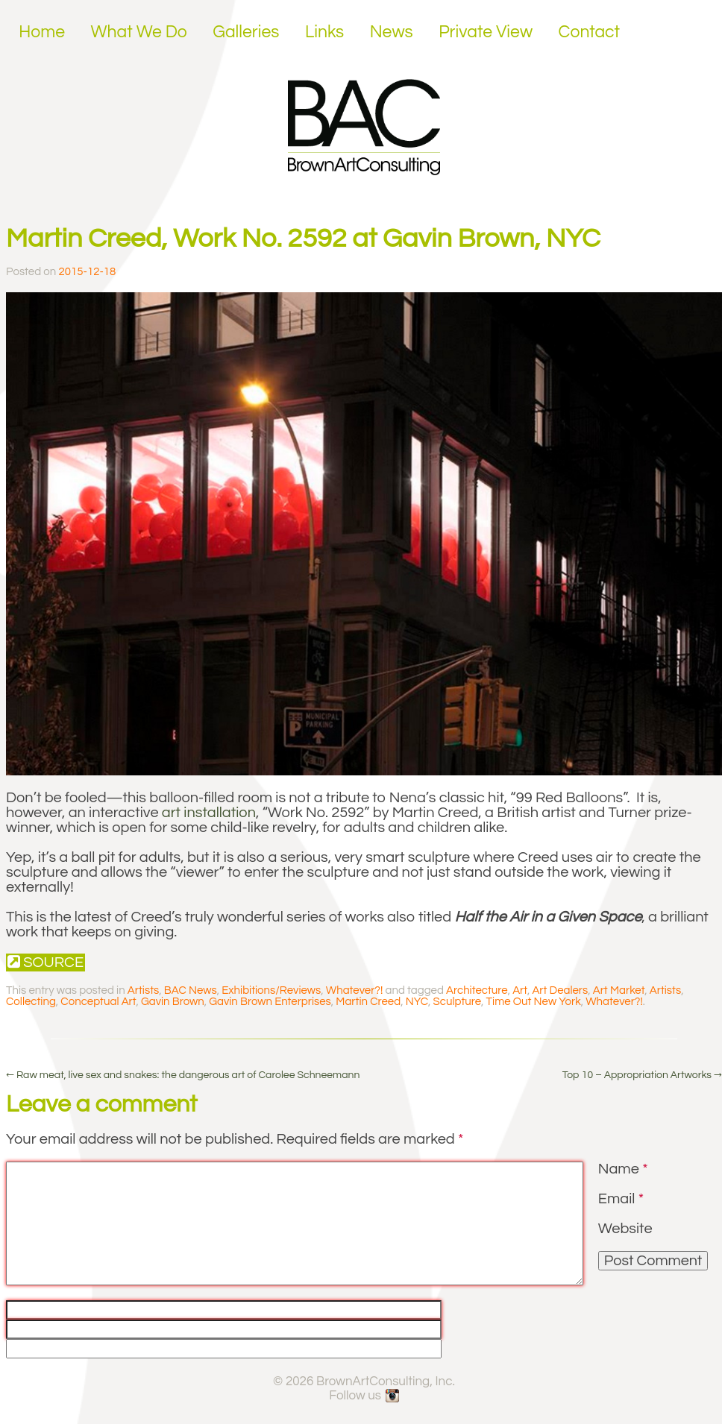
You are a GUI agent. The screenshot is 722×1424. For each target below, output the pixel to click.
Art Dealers (560, 990)
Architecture (477, 990)
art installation (209, 812)
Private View (486, 32)
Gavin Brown (172, 1001)
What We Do (139, 32)
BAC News (190, 990)
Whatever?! (354, 990)
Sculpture (457, 1001)
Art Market (619, 990)
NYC (417, 1001)
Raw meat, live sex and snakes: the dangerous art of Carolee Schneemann (183, 1075)
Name (623, 1169)
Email (621, 1198)
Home (42, 32)
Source (45, 962)
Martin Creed (368, 1001)
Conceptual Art (98, 1001)
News (391, 32)
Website (625, 1228)
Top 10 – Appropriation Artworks (642, 1075)
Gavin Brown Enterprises (270, 1001)
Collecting (31, 1001)
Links (324, 32)
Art (519, 990)
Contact (590, 32)
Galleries (246, 32)
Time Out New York (533, 1001)
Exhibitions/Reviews (271, 990)
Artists (143, 990)
